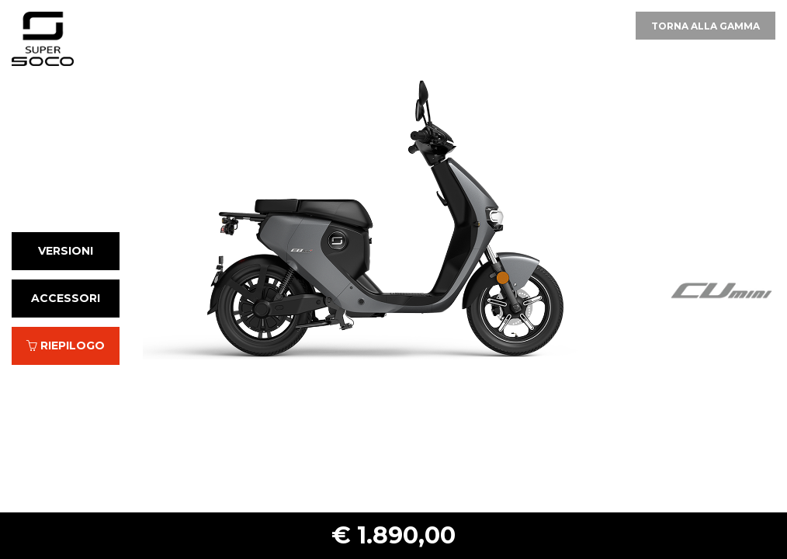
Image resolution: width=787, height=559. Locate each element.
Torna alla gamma (705, 26)
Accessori (65, 298)
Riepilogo (65, 345)
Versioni (65, 251)
